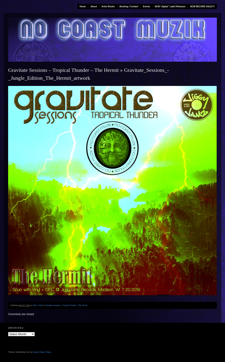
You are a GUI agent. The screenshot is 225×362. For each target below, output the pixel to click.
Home (83, 6)
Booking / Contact (129, 6)
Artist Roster (108, 6)
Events (146, 6)
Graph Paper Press (42, 352)
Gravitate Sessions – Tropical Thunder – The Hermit (63, 70)
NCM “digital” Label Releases (170, 6)
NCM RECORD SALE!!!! (202, 6)
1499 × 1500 (37, 305)
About (94, 6)
